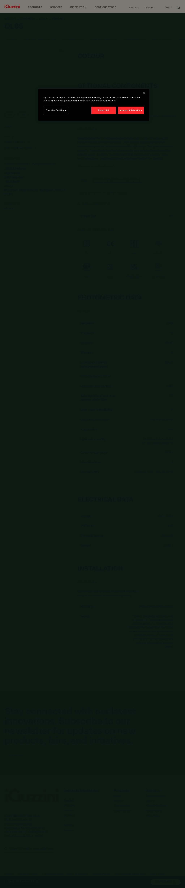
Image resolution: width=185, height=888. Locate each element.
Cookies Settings (56, 110)
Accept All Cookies (131, 110)
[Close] (144, 93)
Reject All (103, 110)
